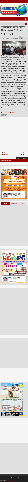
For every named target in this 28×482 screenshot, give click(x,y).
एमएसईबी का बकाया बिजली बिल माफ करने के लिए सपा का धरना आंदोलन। (13, 30)
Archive (22, 203)
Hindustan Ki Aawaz (9, 38)
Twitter (4, 115)
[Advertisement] (14, 134)
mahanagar (5, 24)
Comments (14, 203)
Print (24, 38)
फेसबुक (5, 203)
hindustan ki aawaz (12, 480)
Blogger (18, 158)
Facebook (2, 115)
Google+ (6, 115)
